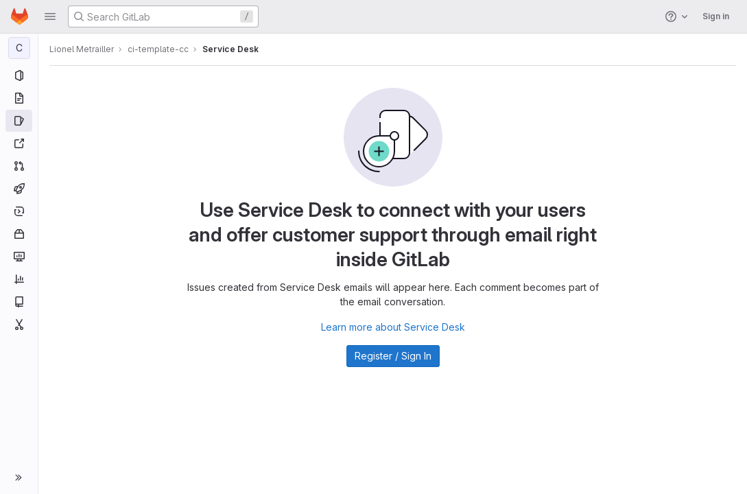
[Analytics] (18, 279)
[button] (50, 16)
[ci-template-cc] (19, 48)
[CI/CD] (18, 189)
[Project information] (18, 75)
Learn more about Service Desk (393, 327)
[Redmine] (18, 143)
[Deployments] (18, 211)
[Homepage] (19, 16)
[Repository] (18, 98)
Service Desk (230, 49)
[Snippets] (18, 325)
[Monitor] (18, 257)
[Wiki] (18, 302)
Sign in (715, 16)
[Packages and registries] (18, 234)
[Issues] (18, 121)
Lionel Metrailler (81, 49)
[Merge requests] (18, 166)
